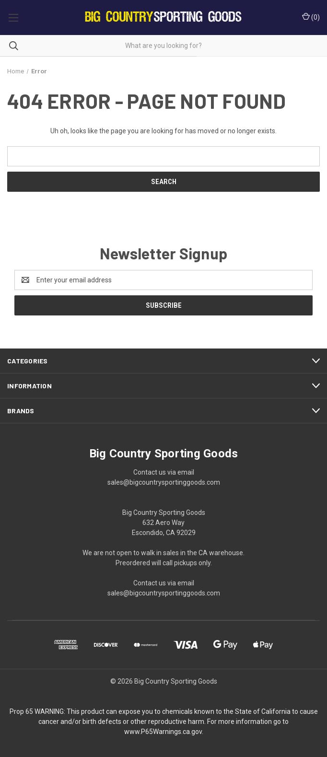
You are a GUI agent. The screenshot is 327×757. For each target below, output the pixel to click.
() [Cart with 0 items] (311, 16)
